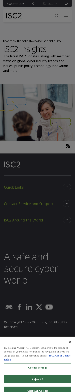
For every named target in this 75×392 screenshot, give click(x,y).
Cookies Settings (37, 370)
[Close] (70, 344)
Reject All (37, 381)
